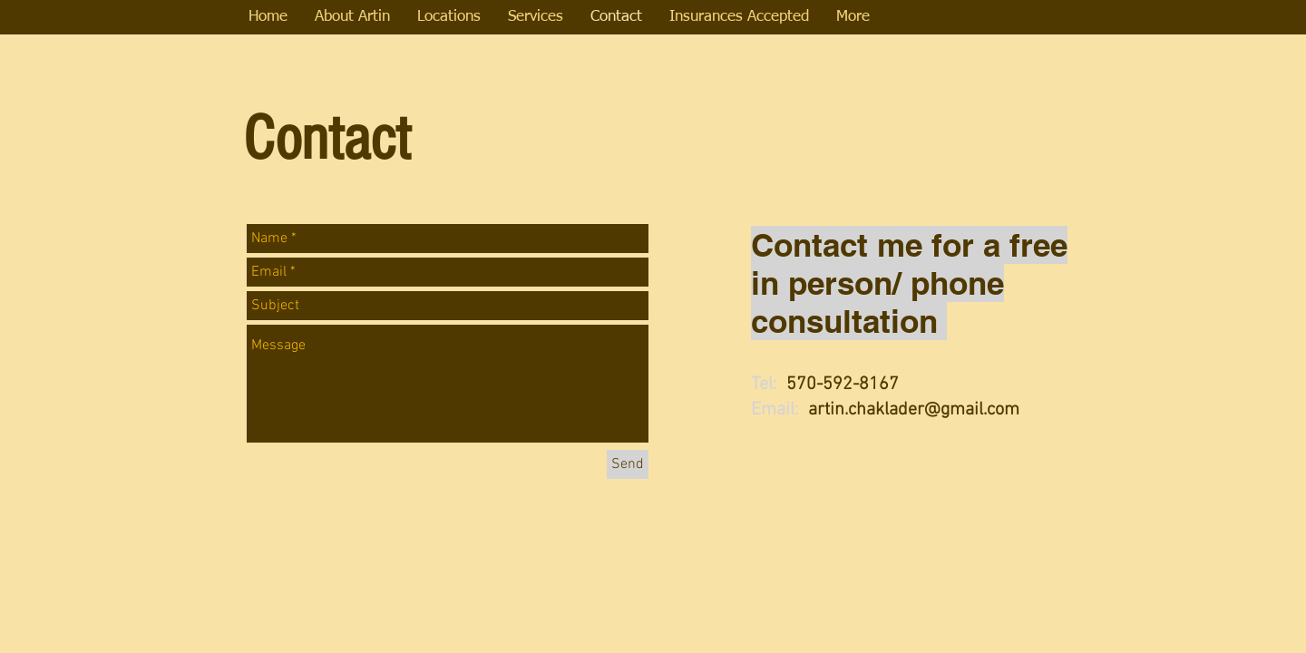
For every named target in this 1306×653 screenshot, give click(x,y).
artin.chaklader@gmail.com (913, 410)
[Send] (627, 464)
